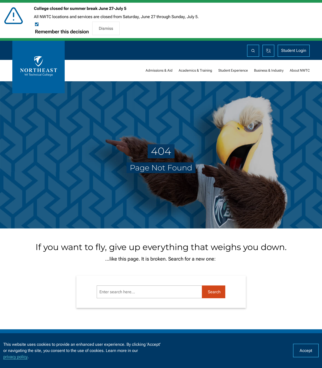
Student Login (293, 50)
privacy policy (15, 356)
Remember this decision (62, 32)
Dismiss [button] (106, 28)
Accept (306, 350)
